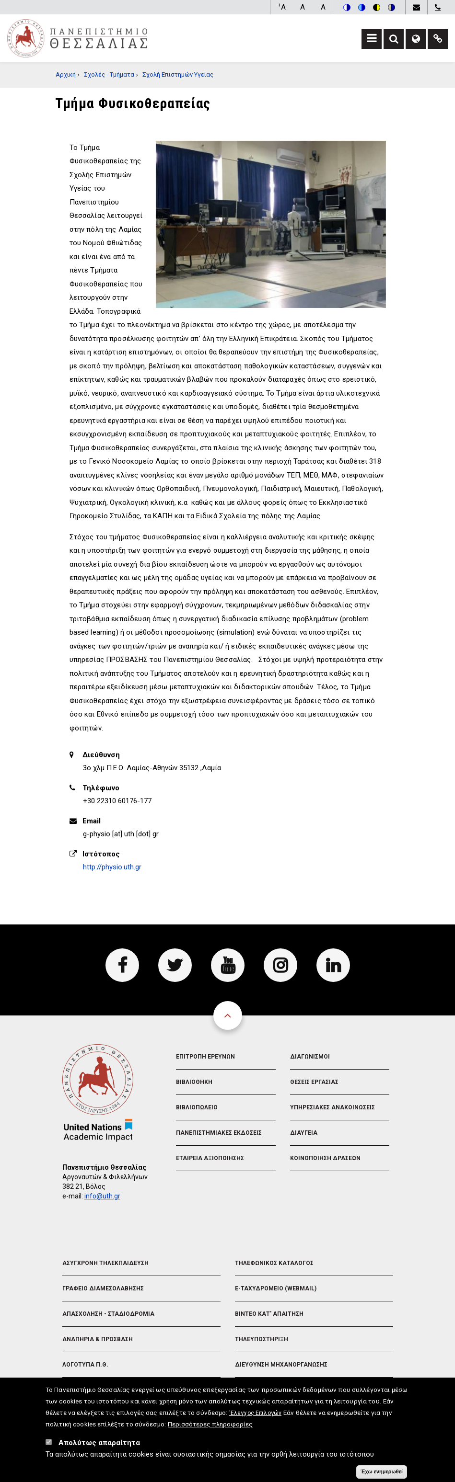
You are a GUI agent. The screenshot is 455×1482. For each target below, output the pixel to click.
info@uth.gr (102, 1196)
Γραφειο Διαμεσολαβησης (103, 1288)
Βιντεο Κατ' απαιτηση (269, 1314)
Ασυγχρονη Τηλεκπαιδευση (105, 1263)
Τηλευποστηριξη (261, 1339)
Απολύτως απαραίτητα (99, 1447)
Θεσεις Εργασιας (314, 1082)
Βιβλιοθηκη (194, 1082)
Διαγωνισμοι (310, 1056)
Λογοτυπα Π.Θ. (85, 1364)
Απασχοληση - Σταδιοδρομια (108, 1314)
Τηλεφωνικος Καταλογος (274, 1263)
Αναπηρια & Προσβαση (97, 1339)
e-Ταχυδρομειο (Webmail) (275, 1288)
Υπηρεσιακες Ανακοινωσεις (332, 1107)
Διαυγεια (303, 1132)
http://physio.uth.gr (112, 867)
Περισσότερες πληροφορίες (210, 1428)
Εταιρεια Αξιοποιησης (210, 1158)
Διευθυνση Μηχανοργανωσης (281, 1364)
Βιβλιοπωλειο (197, 1107)
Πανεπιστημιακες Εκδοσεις (219, 1132)
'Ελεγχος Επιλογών (255, 1417)
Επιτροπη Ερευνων (205, 1056)
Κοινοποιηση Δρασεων (325, 1158)
